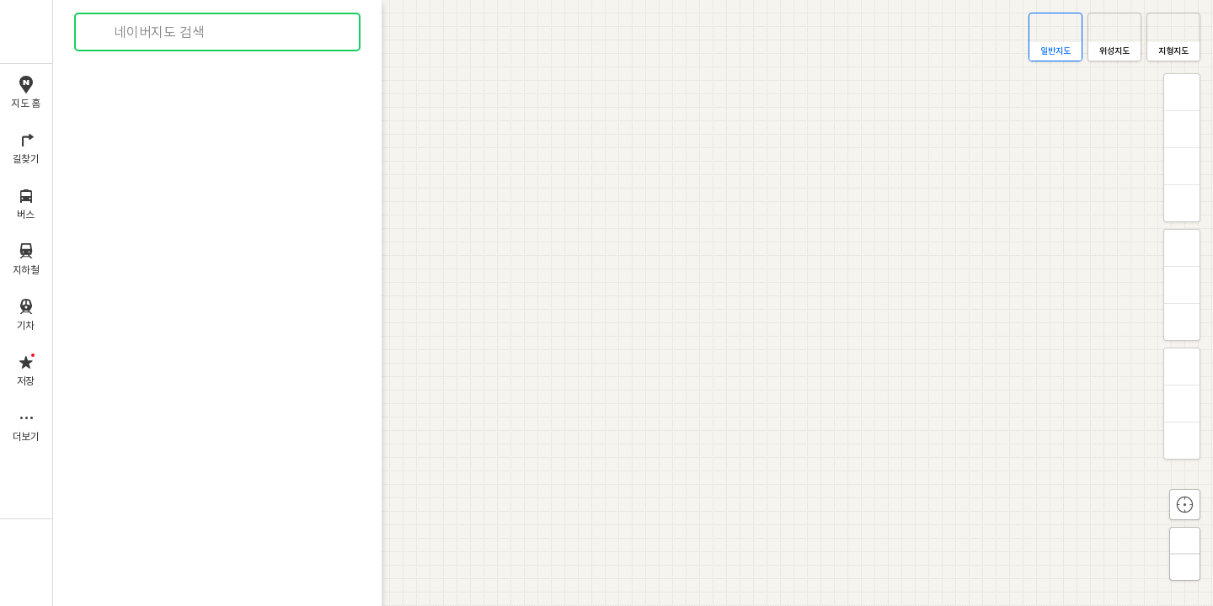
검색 (99, 32)
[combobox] (218, 32)
